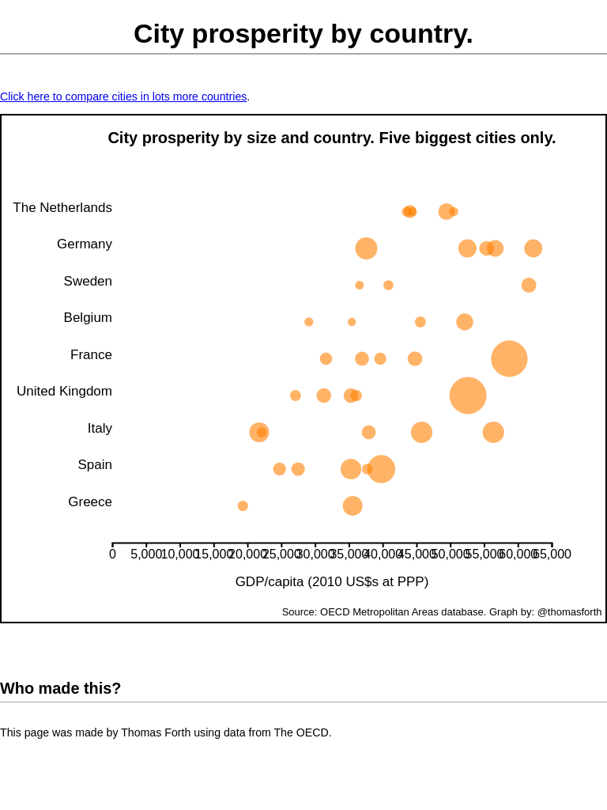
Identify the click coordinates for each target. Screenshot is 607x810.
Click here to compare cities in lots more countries (123, 96)
